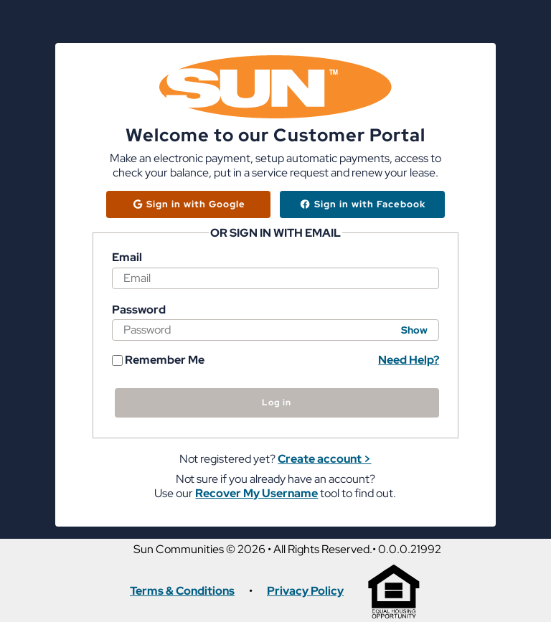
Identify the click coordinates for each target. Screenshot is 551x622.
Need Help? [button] (408, 359)
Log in (276, 402)
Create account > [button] (324, 458)
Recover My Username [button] (256, 493)
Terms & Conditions (182, 591)
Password (139, 310)
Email (127, 257)
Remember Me (158, 360)
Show (414, 330)
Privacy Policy (305, 591)
